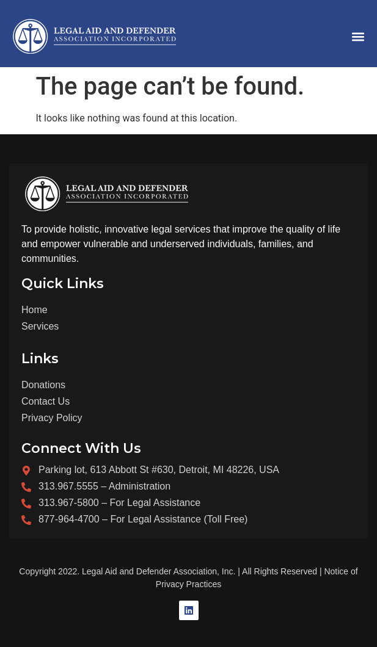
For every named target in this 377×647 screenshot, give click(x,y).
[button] (358, 37)
